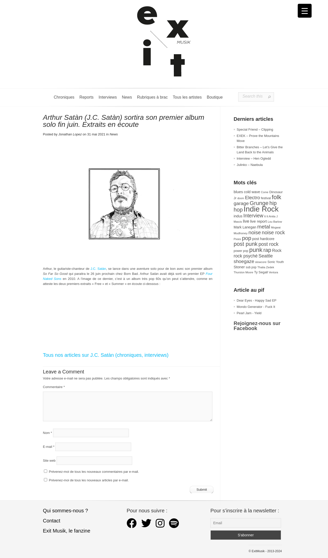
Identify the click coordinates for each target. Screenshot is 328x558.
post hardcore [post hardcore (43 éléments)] (263, 239)
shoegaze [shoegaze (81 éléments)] (244, 261)
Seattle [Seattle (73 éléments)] (266, 255)
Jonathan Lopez (70, 134)
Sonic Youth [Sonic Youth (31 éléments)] (275, 262)
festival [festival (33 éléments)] (266, 198)
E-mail (48, 447)
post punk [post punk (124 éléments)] (246, 244)
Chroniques (64, 97)
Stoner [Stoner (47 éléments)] (239, 267)
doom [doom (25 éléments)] (240, 198)
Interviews (108, 97)
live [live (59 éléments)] (246, 221)
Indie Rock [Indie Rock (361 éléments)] (261, 209)
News (127, 97)
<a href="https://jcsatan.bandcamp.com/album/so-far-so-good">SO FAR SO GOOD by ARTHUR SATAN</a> (127, 304)
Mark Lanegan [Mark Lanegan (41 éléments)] (245, 227)
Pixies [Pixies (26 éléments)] (237, 239)
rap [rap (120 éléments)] (267, 250)
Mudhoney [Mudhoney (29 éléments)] (241, 233)
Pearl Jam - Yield (249, 313)
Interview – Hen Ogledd (254, 158)
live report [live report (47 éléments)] (258, 221)
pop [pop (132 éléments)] (246, 238)
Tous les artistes (187, 97)
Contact (51, 520)
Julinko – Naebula (250, 165)
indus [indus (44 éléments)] (238, 216)
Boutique (215, 97)
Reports (86, 97)
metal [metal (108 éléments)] (263, 226)
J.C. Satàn (98, 269)
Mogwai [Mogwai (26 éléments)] (276, 227)
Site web (49, 460)
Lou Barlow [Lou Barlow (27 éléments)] (275, 221)
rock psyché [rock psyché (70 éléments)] (246, 255)
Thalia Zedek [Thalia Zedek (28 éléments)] (265, 267)
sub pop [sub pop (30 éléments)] (251, 267)
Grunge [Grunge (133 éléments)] (259, 203)
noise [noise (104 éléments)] (255, 232)
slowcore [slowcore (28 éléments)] (260, 261)
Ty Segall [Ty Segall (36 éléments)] (261, 272)
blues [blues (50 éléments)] (238, 192)
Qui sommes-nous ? (65, 510)
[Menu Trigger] (305, 11)
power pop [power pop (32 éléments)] (241, 251)
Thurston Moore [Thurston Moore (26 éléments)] (243, 272)
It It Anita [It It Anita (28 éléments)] (270, 216)
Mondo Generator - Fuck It (256, 307)
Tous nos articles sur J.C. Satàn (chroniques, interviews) (106, 355)
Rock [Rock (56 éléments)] (276, 250)
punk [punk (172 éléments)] (255, 249)
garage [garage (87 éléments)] (241, 203)
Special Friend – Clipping (255, 129)
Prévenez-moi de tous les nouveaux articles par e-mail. (89, 480)
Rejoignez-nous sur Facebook (257, 325)
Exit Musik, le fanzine (66, 531)
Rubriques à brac (152, 97)
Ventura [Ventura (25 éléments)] (273, 272)
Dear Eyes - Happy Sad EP (257, 300)
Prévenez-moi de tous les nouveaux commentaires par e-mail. (94, 472)
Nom (47, 433)
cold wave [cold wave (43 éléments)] (252, 192)
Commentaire (54, 387)
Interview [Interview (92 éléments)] (253, 215)
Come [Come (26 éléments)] (264, 192)
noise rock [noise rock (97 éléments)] (273, 232)
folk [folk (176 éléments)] (276, 197)
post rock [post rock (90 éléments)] (268, 244)
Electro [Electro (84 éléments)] (252, 197)
